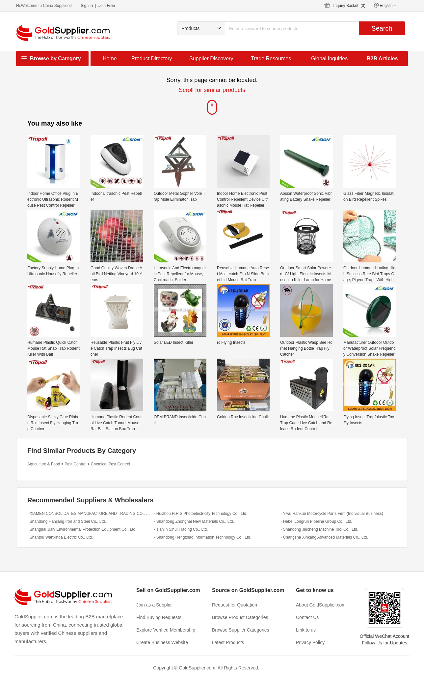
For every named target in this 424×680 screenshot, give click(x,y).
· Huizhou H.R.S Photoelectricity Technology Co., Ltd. (200, 513)
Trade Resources (271, 58)
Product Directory (151, 58)
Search (381, 28)
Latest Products (228, 642)
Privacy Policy (310, 642)
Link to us (306, 630)
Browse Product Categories (240, 617)
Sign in (87, 5)
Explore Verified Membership (165, 630)
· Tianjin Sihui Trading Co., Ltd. (181, 529)
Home (110, 58)
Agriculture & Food (43, 464)
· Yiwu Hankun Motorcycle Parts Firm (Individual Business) (332, 513)
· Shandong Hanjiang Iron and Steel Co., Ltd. (66, 521)
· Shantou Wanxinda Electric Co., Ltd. (60, 537)
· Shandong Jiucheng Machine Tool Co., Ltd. (319, 529)
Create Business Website (162, 642)
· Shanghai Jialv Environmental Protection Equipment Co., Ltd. (82, 529)
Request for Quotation (234, 604)
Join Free (106, 5)
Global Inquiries (329, 58)
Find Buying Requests (158, 617)
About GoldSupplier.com (321, 604)
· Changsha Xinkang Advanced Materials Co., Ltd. (324, 537)
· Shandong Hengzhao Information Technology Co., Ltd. (202, 537)
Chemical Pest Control (110, 464)
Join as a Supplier (154, 604)
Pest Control (75, 464)
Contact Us (307, 617)
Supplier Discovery (211, 58)
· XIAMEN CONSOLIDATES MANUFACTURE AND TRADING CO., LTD (89, 513)
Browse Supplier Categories (240, 630)
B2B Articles (382, 58)
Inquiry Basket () (349, 5)
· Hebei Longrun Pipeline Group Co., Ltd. (316, 521)
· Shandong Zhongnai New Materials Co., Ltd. (194, 521)
